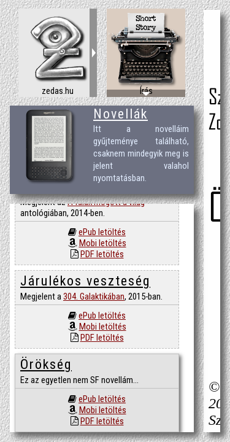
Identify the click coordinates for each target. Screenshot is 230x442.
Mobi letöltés (102, 243)
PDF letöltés (102, 254)
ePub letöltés (102, 232)
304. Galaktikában (94, 296)
